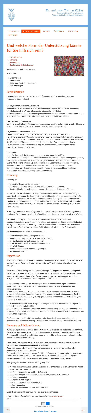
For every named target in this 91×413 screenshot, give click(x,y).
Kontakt (12, 35)
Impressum (25, 410)
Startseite (13, 31)
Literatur (73, 31)
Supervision (14, 62)
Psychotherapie (31, 31)
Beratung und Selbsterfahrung (21, 65)
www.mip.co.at (58, 396)
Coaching (13, 60)
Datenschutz (10, 410)
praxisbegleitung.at (78, 410)
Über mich (59, 31)
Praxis (46, 31)
